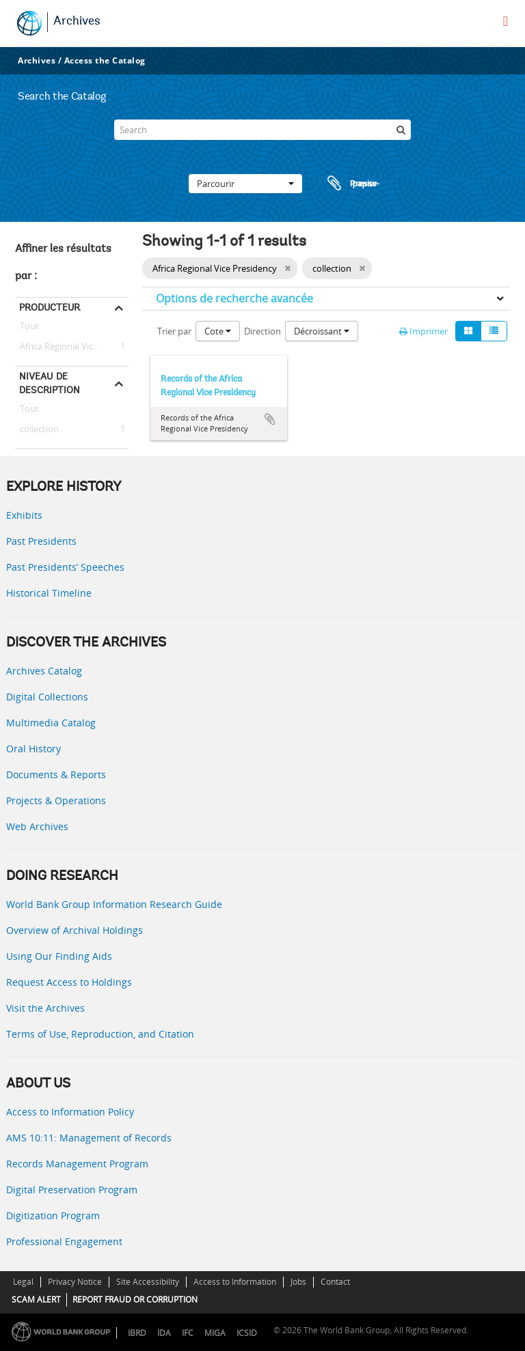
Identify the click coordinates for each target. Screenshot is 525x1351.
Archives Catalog (44, 670)
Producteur (49, 307)
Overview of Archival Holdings (74, 930)
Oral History (33, 748)
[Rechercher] (400, 129)
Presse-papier (351, 183)
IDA (164, 1333)
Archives (76, 22)
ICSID (247, 1333)
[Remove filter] (287, 268)
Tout (29, 328)
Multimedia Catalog (51, 722)
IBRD (137, 1333)
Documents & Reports (56, 774)
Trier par (174, 331)
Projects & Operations (56, 800)
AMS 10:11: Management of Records (89, 1137)
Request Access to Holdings (69, 982)
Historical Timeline (49, 592)
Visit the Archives (45, 1007)
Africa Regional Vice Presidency (72, 347)
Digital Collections (47, 696)
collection (37, 429)
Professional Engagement (64, 1241)
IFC (187, 1333)
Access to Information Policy (70, 1111)
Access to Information (234, 1282)
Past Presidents (41, 541)
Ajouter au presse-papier (270, 419)
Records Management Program (77, 1163)
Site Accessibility (147, 1282)
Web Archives (37, 826)
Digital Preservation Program (71, 1189)
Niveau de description (49, 383)
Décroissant (321, 331)
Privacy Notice (75, 1282)
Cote (217, 331)
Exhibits (24, 515)
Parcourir (245, 183)
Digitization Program (53, 1215)
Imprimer (423, 331)
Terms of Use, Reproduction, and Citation (100, 1033)
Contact (335, 1282)
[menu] (505, 21)
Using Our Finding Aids (59, 956)
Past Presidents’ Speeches (65, 566)
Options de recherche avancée (234, 298)
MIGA (215, 1333)
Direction (262, 331)
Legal (23, 1282)
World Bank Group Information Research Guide (114, 904)
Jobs (298, 1282)
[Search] (262, 129)
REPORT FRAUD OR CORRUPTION (135, 1299)
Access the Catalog (105, 60)
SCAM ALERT (36, 1299)
